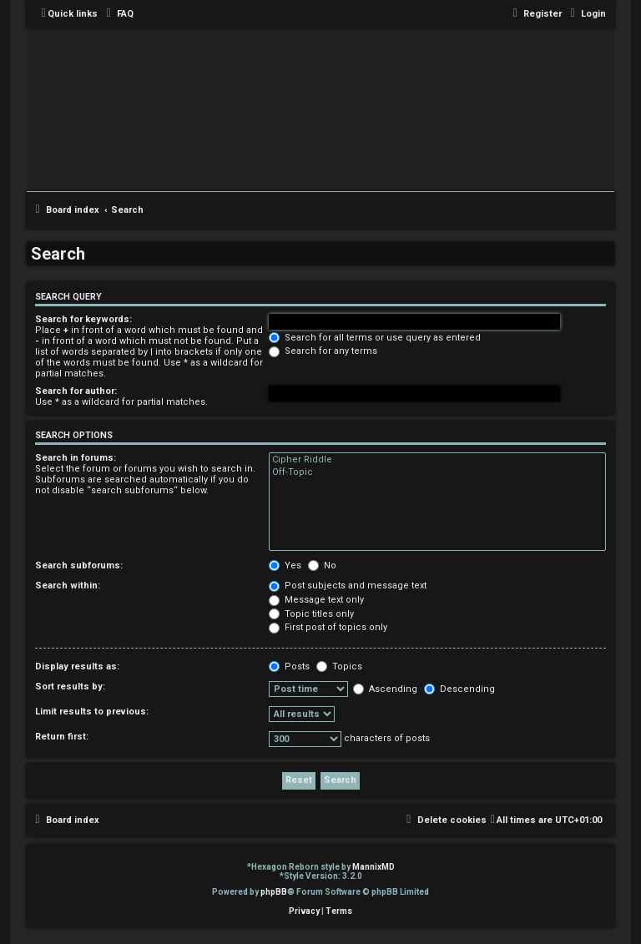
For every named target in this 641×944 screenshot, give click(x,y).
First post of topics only (328, 627)
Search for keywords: (83, 319)
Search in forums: (75, 457)
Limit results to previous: (92, 711)
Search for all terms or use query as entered (375, 337)
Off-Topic (437, 472)
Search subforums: (79, 565)
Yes (285, 565)
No (322, 565)
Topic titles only (311, 613)
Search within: (67, 585)
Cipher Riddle (437, 460)
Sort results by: (70, 686)
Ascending (385, 689)
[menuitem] (118, 14)
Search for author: (76, 391)
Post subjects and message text (347, 585)
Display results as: (77, 666)
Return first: (61, 736)
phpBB (273, 891)
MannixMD (373, 866)
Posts (289, 666)
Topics (339, 666)
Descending (459, 689)
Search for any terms (323, 351)
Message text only (316, 599)
